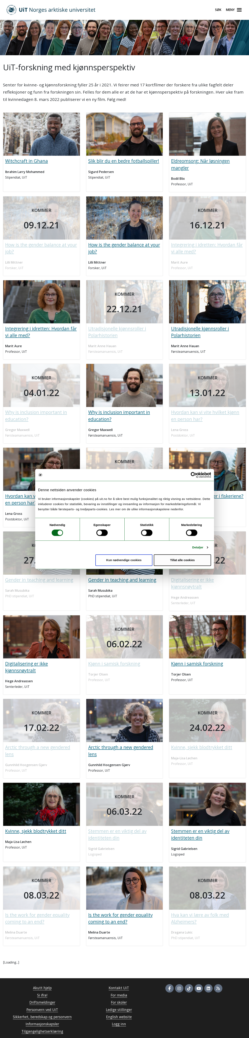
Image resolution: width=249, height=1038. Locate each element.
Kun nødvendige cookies (124, 560)
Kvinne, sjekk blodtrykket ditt (35, 831)
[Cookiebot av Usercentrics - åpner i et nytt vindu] (193, 475)
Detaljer (197, 547)
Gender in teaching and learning (122, 580)
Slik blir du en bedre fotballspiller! (123, 161)
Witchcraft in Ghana (26, 161)
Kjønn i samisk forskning (197, 664)
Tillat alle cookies (182, 560)
